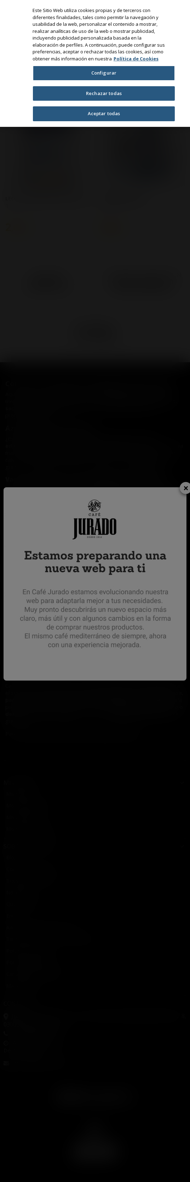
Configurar (103, 73)
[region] (95, 63)
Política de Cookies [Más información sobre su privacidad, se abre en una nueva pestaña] (136, 58)
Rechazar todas (104, 93)
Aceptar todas (104, 113)
